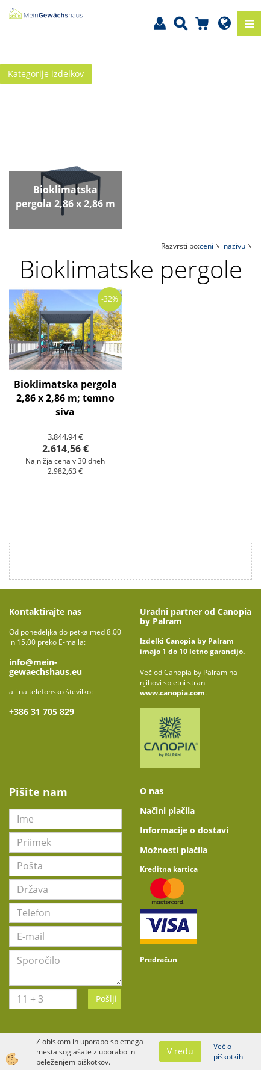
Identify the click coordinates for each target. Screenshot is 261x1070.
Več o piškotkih (228, 1051)
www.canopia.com (172, 693)
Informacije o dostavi (184, 830)
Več (65, 187)
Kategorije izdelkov (46, 73)
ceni (210, 246)
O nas (151, 791)
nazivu (238, 246)
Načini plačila (167, 810)
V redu (180, 1051)
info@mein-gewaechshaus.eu (45, 666)
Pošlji (106, 998)
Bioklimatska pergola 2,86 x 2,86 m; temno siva (65, 398)
